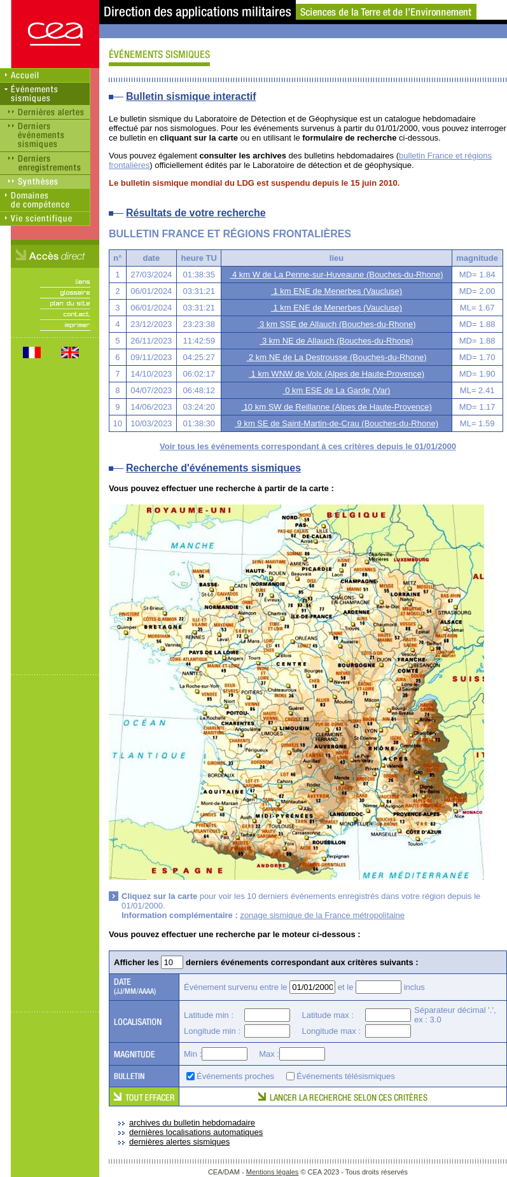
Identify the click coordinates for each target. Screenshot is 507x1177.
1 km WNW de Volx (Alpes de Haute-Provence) (336, 374)
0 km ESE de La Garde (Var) (337, 390)
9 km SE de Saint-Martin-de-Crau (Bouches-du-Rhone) (336, 423)
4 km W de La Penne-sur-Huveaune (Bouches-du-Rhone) (336, 274)
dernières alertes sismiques (179, 1141)
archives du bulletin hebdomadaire (192, 1122)
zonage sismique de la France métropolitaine (322, 915)
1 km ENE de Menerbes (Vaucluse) (336, 291)
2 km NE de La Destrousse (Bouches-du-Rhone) (336, 357)
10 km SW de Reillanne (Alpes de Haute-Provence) (336, 407)
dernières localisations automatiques (196, 1132)
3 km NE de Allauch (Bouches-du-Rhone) (336, 340)
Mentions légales (272, 1172)
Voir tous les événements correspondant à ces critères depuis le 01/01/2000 (308, 446)
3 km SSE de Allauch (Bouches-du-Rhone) (336, 324)
